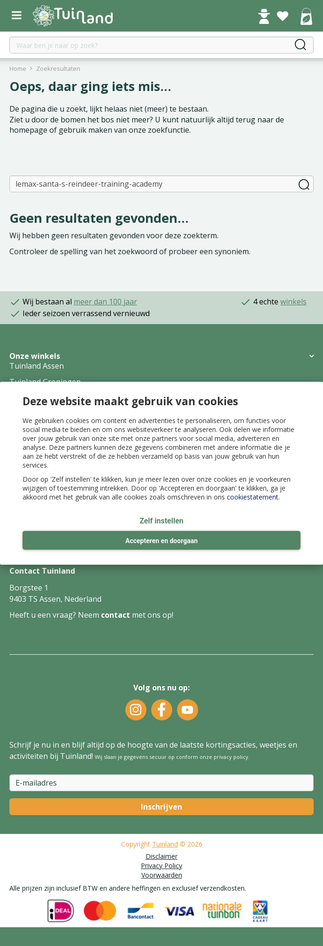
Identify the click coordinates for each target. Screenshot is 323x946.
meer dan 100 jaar (105, 301)
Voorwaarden (161, 874)
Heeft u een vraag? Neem (55, 615)
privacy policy (231, 756)
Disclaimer (161, 856)
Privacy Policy (161, 865)
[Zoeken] (161, 183)
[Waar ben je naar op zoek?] (161, 45)
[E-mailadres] (161, 782)
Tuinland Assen (36, 366)
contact (115, 615)
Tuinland (165, 844)
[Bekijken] (306, 17)
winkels (293, 301)
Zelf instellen (161, 520)
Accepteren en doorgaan (161, 541)
